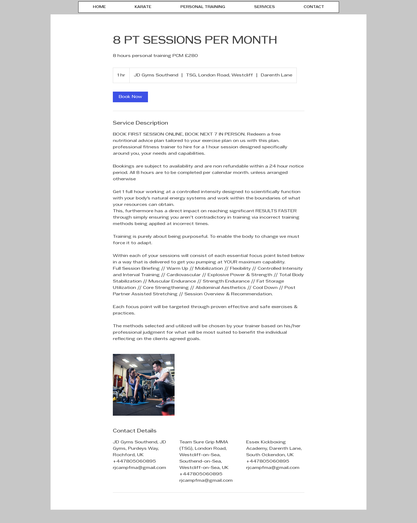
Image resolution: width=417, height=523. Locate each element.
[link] (130, 97)
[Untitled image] (144, 385)
